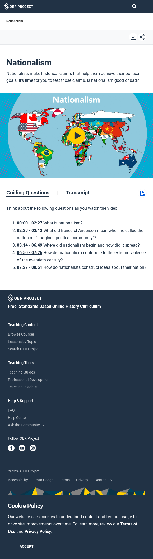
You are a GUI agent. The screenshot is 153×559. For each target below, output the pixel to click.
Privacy (82, 480)
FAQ (11, 410)
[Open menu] (147, 6)
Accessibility (18, 480)
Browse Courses (21, 334)
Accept (27, 546)
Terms (65, 480)
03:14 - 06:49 (29, 245)
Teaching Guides (21, 372)
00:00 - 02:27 (29, 223)
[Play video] (76, 135)
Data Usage (43, 480)
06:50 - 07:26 (29, 252)
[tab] (32, 192)
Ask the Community (26, 425)
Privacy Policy (38, 531)
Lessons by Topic (22, 342)
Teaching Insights (22, 387)
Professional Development (29, 380)
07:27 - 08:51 (29, 267)
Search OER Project (24, 349)
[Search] (131, 6)
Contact (103, 480)
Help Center (17, 417)
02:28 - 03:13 (29, 230)
